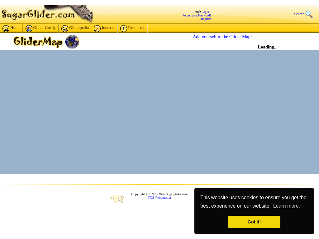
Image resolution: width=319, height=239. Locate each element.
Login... (206, 12)
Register (206, 19)
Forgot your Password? (197, 15)
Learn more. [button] (286, 206)
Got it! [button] (254, 221)
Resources (132, 28)
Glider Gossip (41, 28)
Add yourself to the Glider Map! (222, 36)
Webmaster (163, 197)
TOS (151, 197)
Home (11, 28)
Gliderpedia (75, 28)
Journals (104, 28)
